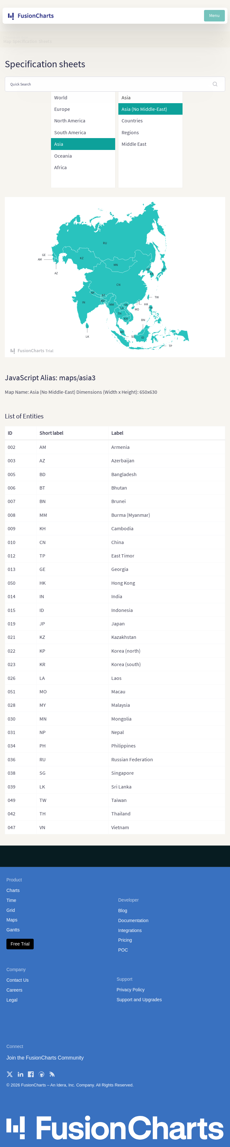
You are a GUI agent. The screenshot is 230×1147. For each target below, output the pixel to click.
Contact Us (17, 980)
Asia (58, 144)
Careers (14, 990)
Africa (60, 167)
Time (11, 900)
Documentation (133, 920)
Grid (10, 910)
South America (70, 132)
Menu (214, 15)
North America (69, 120)
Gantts (13, 929)
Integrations (130, 930)
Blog (122, 910)
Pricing (125, 940)
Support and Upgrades (139, 999)
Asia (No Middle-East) (144, 109)
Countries (132, 120)
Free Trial (20, 943)
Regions (130, 132)
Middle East (134, 144)
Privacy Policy (131, 989)
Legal (11, 1000)
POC (123, 950)
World (60, 97)
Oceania (63, 156)
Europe (62, 109)
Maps (11, 919)
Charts (13, 890)
